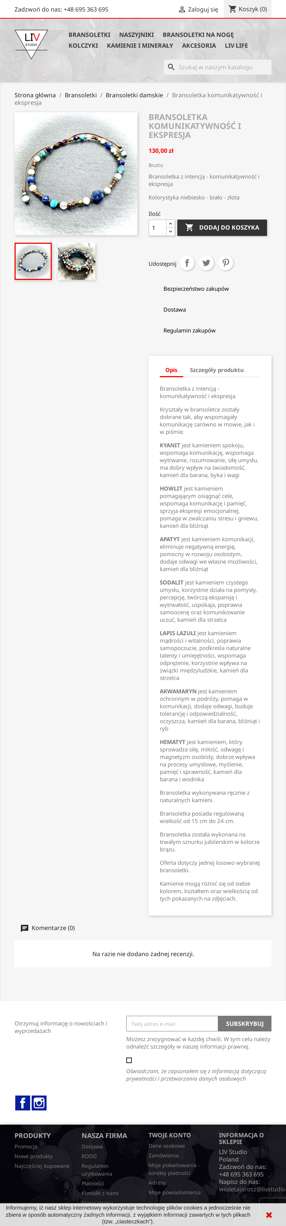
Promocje (26, 1146)
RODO (89, 1156)
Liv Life (236, 45)
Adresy (157, 1182)
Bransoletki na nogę (198, 35)
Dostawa (92, 1146)
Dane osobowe (167, 1145)
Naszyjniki (136, 35)
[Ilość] (157, 228)
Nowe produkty (34, 1156)
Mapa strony (97, 1202)
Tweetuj (206, 262)
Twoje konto (170, 1135)
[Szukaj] (217, 67)
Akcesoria (199, 45)
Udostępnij (186, 262)
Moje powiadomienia (175, 1192)
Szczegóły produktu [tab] (217, 370)
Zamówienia (164, 1155)
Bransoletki (89, 35)
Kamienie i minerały (140, 45)
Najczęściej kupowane (42, 1165)
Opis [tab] (171, 370)
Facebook (22, 1103)
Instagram (39, 1103)
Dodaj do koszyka (222, 228)
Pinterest (225, 262)
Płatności (93, 1183)
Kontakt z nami (100, 1193)
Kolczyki (83, 45)
